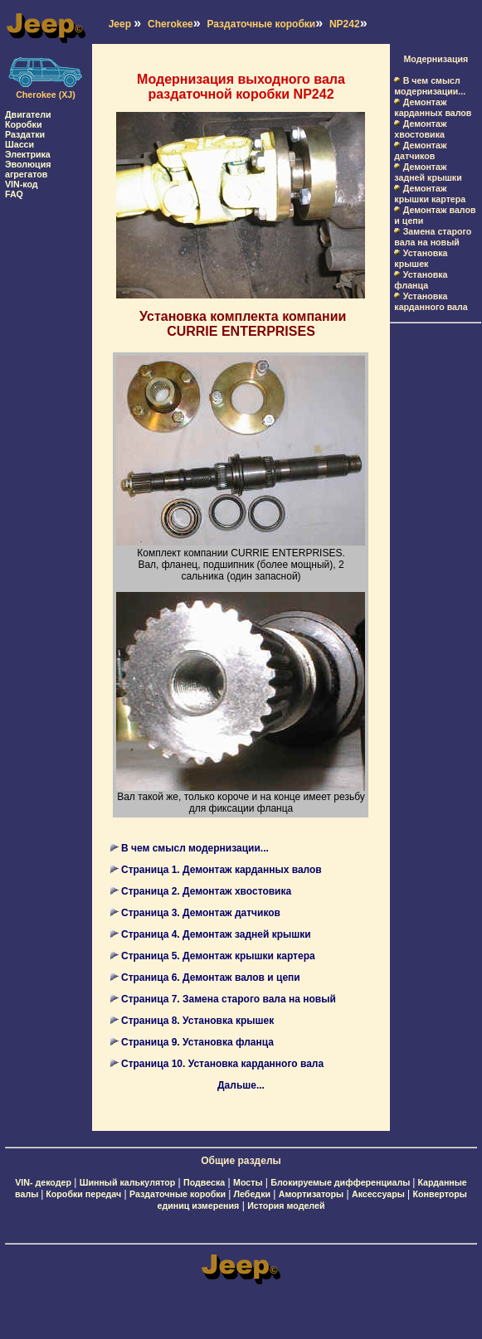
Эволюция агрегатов (28, 169)
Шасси (19, 144)
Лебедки (252, 1194)
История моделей (285, 1205)
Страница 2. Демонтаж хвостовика (206, 891)
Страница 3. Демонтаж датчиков (200, 913)
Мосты (248, 1182)
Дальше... (241, 1085)
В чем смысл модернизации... (195, 848)
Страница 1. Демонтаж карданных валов (221, 870)
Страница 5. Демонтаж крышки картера (218, 956)
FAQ (14, 194)
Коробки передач (83, 1194)
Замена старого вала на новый (432, 236)
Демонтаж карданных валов (432, 107)
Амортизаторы (311, 1194)
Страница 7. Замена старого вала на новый (228, 999)
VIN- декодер (43, 1182)
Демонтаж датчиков (420, 150)
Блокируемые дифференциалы (341, 1182)
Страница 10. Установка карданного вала (222, 1064)
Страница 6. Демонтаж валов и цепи (210, 977)
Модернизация (435, 59)
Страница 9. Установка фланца (197, 1042)
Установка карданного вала (430, 301)
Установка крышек (420, 258)
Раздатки (25, 134)
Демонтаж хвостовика (420, 129)
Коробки (23, 124)
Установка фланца (420, 279)
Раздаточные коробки (178, 1194)
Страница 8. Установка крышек (197, 1020)
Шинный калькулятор (128, 1182)
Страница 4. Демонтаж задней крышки (216, 934)
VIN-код (21, 184)
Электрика (28, 154)
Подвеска (204, 1182)
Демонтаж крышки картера (429, 193)
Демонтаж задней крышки (427, 172)
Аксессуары (378, 1194)
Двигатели (28, 114)
